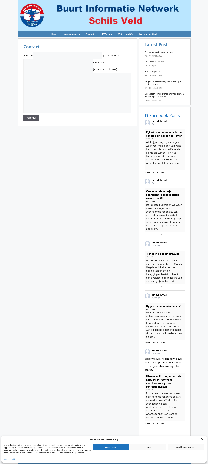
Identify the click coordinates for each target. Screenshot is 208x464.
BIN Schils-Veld (159, 121)
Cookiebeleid (9, 459)
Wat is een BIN (125, 34)
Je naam (63, 55)
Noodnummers (72, 34)
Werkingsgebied (148, 34)
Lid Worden (106, 34)
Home (54, 34)
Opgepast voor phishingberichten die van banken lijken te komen (164, 95)
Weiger (148, 447)
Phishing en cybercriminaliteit (159, 52)
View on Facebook (151, 172)
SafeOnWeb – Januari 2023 (157, 61)
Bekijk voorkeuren (185, 447)
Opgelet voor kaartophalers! (163, 306)
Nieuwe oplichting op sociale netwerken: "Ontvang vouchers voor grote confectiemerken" (163, 381)
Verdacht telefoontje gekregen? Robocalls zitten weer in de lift (162, 195)
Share (163, 172)
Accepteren (111, 447)
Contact (89, 34)
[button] (202, 439)
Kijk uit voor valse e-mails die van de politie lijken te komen (164, 134)
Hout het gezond (152, 71)
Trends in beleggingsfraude (162, 253)
